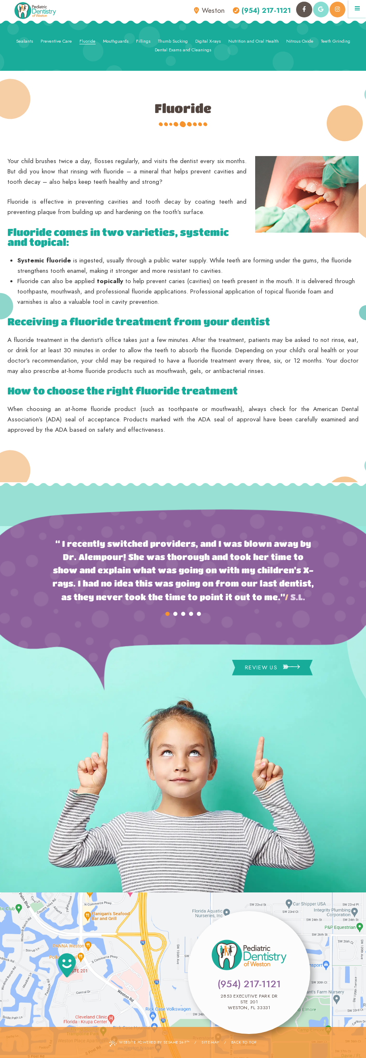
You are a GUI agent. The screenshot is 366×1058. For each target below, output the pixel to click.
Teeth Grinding (335, 41)
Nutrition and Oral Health (253, 41)
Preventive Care (56, 41)
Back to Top (244, 1042)
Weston (209, 10)
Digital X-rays (208, 41)
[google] (321, 9)
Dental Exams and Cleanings (183, 49)
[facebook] (304, 9)
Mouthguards (116, 41)
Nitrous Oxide (299, 41)
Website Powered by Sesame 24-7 (149, 1042)
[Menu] (357, 9)
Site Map (210, 1042)
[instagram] (337, 9)
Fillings (143, 41)
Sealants (24, 41)
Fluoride (87, 41)
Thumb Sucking (173, 41)
